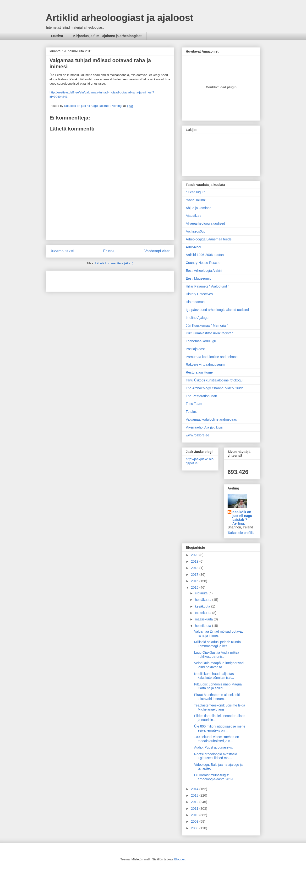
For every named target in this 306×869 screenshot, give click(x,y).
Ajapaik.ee (193, 215)
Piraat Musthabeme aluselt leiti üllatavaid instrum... (217, 697)
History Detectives (199, 294)
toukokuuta (203, 613)
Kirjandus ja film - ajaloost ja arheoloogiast (107, 36)
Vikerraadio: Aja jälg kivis (204, 427)
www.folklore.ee (197, 435)
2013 (195, 795)
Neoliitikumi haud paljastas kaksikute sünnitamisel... (214, 676)
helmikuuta (203, 626)
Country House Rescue (203, 263)
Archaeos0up (196, 231)
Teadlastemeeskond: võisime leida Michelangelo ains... (219, 707)
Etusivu (57, 36)
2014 (195, 789)
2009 (195, 821)
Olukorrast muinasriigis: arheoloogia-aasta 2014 (213, 777)
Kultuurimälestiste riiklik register (209, 333)
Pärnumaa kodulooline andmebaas (211, 357)
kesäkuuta (203, 606)
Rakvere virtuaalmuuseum (205, 364)
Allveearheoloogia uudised (205, 223)
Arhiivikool (193, 247)
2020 (195, 555)
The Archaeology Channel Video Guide (215, 388)
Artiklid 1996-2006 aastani (205, 255)
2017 (195, 574)
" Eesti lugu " (195, 192)
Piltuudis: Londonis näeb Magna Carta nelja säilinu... (218, 686)
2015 (195, 587)
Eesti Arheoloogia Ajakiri (204, 270)
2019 (195, 561)
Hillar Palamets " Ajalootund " (207, 286)
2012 (195, 802)
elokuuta (201, 593)
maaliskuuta (204, 619)
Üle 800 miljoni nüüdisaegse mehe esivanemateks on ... (219, 728)
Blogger (179, 859)
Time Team (194, 404)
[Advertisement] (77, 279)
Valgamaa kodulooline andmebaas (211, 419)
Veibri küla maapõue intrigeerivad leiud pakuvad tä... (219, 665)
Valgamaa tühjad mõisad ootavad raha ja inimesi (219, 633)
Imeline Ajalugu (197, 318)
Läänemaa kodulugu (201, 341)
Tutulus (191, 411)
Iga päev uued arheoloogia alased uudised (217, 310)
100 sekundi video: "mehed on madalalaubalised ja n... (216, 739)
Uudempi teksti (61, 251)
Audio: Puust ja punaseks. (213, 747)
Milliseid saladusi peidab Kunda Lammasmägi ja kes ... (217, 644)
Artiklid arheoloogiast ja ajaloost (119, 17)
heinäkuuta (203, 600)
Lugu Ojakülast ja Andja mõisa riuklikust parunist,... (216, 654)
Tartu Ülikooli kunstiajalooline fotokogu (214, 380)
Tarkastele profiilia (241, 533)
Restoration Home (199, 372)
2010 (195, 815)
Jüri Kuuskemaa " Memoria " (207, 325)
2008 (195, 828)
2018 (195, 568)
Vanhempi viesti (157, 251)
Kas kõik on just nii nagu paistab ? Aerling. (93, 106)
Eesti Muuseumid (198, 278)
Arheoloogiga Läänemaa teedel (209, 239)
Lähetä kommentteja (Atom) (114, 263)
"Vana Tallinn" (196, 200)
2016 (195, 581)
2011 (195, 808)
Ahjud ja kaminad (198, 208)
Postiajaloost (195, 349)
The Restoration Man (201, 396)
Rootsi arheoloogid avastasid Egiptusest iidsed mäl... (215, 756)
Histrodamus (195, 302)
